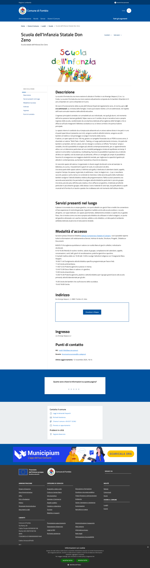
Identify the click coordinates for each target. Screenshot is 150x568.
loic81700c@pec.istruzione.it (68, 350)
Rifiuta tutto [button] (82, 560)
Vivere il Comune (33, 26)
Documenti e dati (24, 509)
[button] (75, 565)
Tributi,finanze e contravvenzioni (86, 496)
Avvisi (106, 496)
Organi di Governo (25, 489)
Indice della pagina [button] (28, 89)
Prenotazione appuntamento (56, 523)
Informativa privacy (81, 530)
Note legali (78, 533)
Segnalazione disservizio (55, 526)
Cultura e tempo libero (54, 492)
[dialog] (75, 556)
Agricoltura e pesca (81, 509)
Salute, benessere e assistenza (85, 502)
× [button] (148, 547)
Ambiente (78, 499)
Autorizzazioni (80, 506)
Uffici (20, 496)
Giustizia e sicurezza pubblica (84, 492)
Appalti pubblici (52, 503)
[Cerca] (129, 10)
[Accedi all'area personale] (121, 2)
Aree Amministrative (25, 492)
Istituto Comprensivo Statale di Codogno (96, 235)
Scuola (51, 26)
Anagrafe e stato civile (54, 489)
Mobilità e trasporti (53, 513)
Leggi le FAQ (51, 530)
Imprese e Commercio (54, 499)
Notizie (106, 489)
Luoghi (44, 26)
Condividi (108, 35)
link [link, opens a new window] (93, 556)
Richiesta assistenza (53, 533)
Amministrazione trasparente (85, 523)
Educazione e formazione (83, 489)
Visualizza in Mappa (92, 312)
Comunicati (107, 492)
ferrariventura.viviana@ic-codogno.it (74, 354)
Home (23, 26)
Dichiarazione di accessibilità (84, 537)
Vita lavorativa (52, 496)
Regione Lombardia (25, 2)
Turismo (49, 509)
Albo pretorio (79, 526)
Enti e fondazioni (24, 499)
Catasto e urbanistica (54, 506)
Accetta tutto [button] (67, 560)
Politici (21, 503)
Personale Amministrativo (27, 506)
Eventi (106, 509)
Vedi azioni (118, 35)
